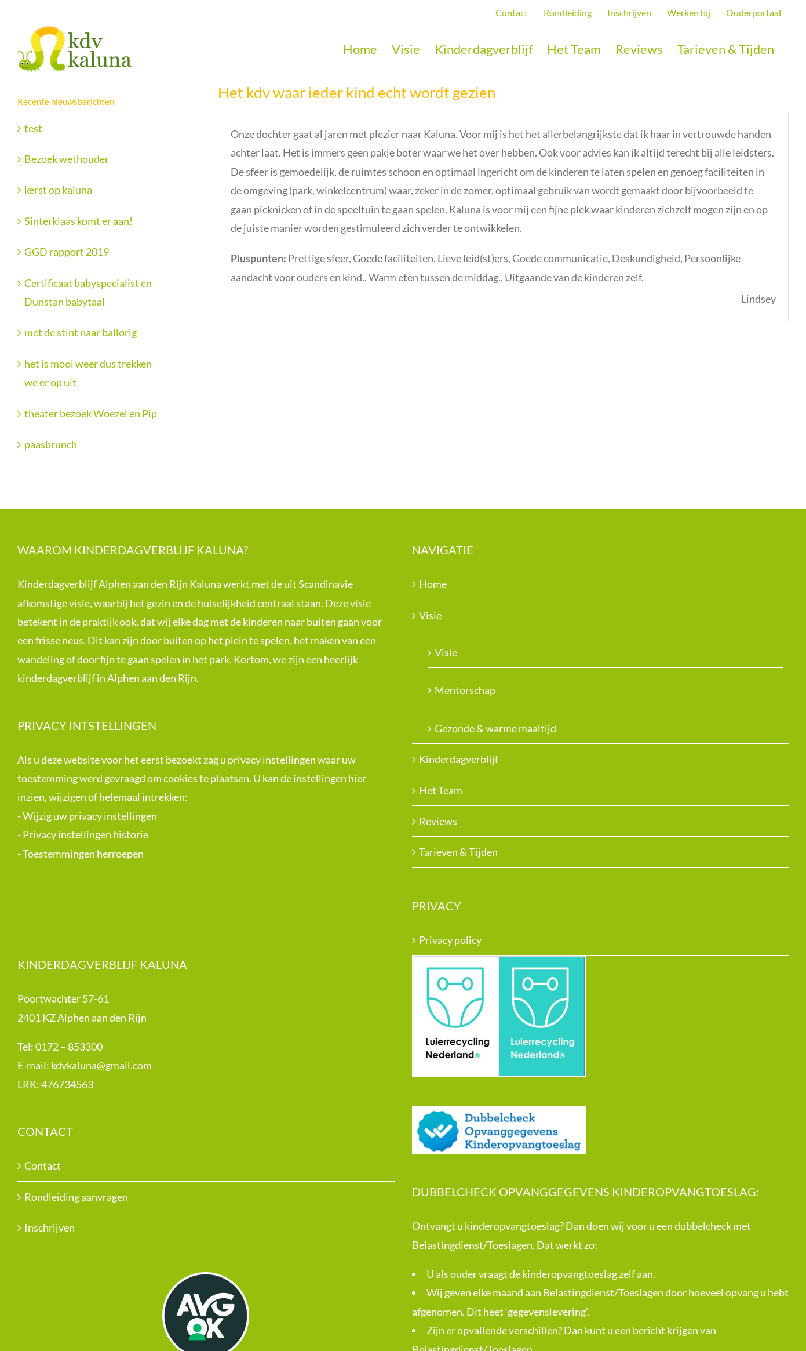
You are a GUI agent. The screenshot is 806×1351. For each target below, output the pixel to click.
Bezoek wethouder (66, 158)
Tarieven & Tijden (458, 851)
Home (433, 584)
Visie (430, 615)
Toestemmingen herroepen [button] (83, 853)
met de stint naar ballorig (80, 332)
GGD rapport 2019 (66, 251)
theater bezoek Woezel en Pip (90, 413)
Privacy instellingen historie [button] (85, 834)
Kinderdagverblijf (458, 759)
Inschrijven (49, 1227)
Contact (42, 1165)
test (33, 128)
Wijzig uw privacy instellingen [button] (90, 815)
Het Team (440, 790)
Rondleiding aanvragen (76, 1196)
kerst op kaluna (58, 189)
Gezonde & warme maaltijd (495, 728)
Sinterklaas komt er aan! (78, 221)
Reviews (438, 821)
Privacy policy (450, 940)
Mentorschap (465, 690)
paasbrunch (50, 444)
